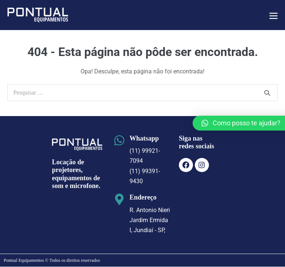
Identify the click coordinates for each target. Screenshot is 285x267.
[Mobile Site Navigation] (273, 15)
